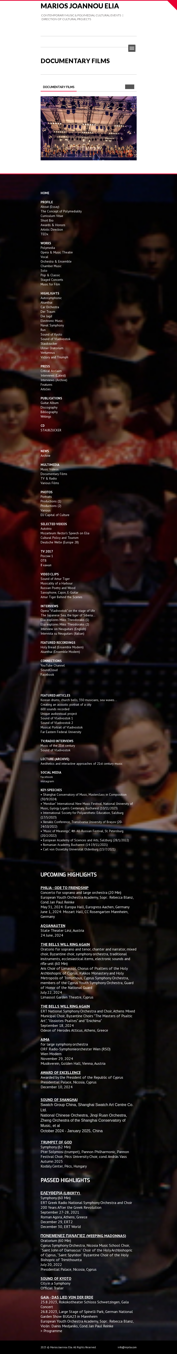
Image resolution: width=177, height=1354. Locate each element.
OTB (44, 560)
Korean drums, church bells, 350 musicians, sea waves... (79, 700)
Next (132, 86)
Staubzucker (49, 343)
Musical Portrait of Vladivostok (62, 727)
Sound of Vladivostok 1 (57, 718)
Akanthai (46, 302)
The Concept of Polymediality (61, 211)
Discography (49, 407)
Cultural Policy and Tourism (60, 538)
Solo (44, 270)
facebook (47, 777)
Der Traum (48, 311)
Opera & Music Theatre (57, 252)
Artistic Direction (52, 229)
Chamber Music (51, 266)
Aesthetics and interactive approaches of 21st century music (81, 763)
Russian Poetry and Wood (58, 588)
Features (46, 384)
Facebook (47, 674)
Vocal (44, 257)
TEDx (44, 234)
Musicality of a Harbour (57, 583)
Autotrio (46, 528)
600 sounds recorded (55, 709)
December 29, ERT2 (57, 1221)
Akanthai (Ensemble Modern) (60, 652)
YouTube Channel (53, 665)
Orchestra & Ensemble (56, 261)
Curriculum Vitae (52, 216)
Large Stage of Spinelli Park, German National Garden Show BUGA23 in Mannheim (87, 1314)
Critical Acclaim (51, 371)
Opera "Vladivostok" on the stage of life (68, 610)
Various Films (50, 483)
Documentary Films (54, 474)
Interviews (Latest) (53, 375)
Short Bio (47, 220)
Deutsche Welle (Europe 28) (60, 542)
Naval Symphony (52, 325)
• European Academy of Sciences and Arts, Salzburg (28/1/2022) (85, 840)
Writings (46, 416)
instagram (48, 781)
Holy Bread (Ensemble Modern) (62, 647)
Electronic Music (52, 321)
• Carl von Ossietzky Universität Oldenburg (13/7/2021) (78, 849)
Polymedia (48, 248)
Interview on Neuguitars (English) (63, 629)
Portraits (46, 496)
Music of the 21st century (58, 745)
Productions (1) (51, 501)
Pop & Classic (50, 275)
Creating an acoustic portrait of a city (66, 704)
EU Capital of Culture (55, 515)
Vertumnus (48, 352)
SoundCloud (49, 670)
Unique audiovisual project (59, 713)
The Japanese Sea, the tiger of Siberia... (68, 615)
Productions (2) (51, 506)
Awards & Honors (53, 225)
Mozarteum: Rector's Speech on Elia (65, 533)
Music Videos (50, 469)
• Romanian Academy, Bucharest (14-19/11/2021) (74, 844)
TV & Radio (49, 478)
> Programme (51, 1330)
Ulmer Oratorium (52, 348)
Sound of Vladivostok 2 (57, 723)
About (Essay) (50, 207)
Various (46, 510)
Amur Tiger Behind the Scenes (61, 597)
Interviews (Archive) (54, 380)
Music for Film (50, 284)
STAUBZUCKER (51, 430)
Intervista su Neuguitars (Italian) (62, 633)
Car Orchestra (50, 307)
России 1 (47, 556)
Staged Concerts (52, 279)
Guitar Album (50, 403)
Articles (46, 389)
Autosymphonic (51, 298)
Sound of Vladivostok (55, 339)
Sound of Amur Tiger (55, 579)
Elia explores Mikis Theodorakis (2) (65, 624)
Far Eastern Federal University (61, 732)
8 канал (46, 565)
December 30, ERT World (61, 1226)
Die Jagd (46, 316)
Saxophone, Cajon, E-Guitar (59, 592)
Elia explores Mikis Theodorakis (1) (65, 620)
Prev (127, 86)
